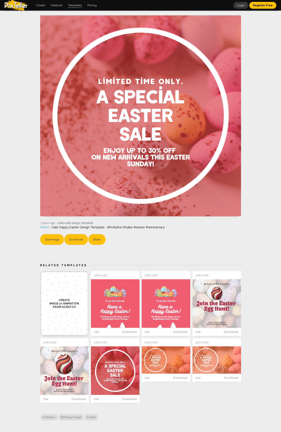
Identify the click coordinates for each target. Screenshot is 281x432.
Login (241, 5)
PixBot (45, 227)
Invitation (49, 417)
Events (91, 417)
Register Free (263, 5)
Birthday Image (71, 417)
